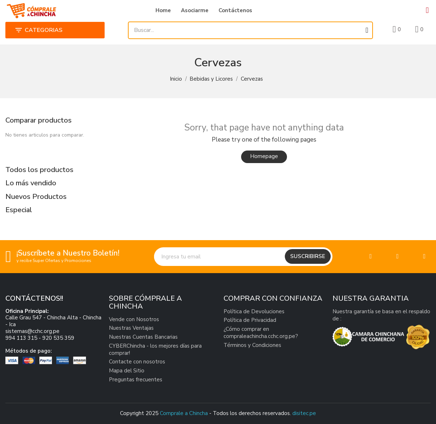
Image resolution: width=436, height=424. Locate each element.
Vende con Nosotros (134, 319)
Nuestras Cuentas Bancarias (143, 336)
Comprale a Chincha (184, 413)
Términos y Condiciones (252, 345)
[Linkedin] (424, 256)
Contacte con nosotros (137, 361)
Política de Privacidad (250, 320)
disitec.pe (304, 413)
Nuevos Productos (36, 196)
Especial (18, 210)
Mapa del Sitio (126, 370)
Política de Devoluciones (254, 311)
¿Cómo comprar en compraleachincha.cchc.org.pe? (261, 332)
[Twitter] (397, 256)
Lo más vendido (30, 183)
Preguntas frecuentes (135, 379)
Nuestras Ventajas (131, 328)
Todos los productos (39, 170)
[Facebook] (370, 256)
